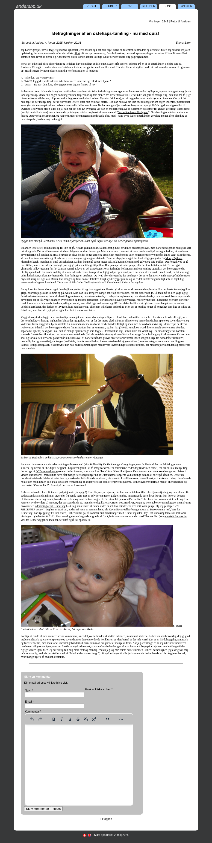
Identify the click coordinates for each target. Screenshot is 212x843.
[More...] (121, 719)
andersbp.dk (28, 6)
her (167, 509)
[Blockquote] (108, 719)
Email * (29, 701)
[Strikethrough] (78, 719)
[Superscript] (94, 719)
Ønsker (186, 6)
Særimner (136, 108)
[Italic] (62, 719)
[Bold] (54, 719)
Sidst (77, 53)
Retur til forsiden (181, 21)
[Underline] (70, 719)
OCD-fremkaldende (47, 471)
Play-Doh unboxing (153, 513)
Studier (111, 6)
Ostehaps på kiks (67, 282)
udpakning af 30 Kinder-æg (50, 506)
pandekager (96, 268)
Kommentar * (33, 711)
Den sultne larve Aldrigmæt (133, 112)
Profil (92, 6)
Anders (39, 42)
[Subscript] (86, 719)
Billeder (148, 6)
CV (130, 6)
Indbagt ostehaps (94, 282)
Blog (167, 6)
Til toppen (106, 819)
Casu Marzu (51, 279)
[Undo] (32, 719)
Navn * (29, 690)
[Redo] (40, 719)
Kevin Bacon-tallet (119, 509)
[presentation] (112, 700)
